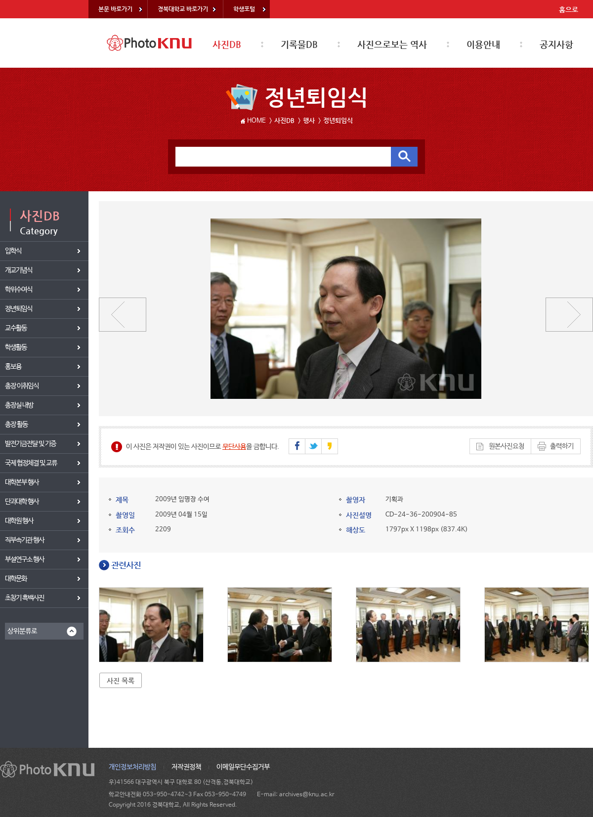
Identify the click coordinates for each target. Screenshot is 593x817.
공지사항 (556, 44)
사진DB (226, 44)
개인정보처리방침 (132, 767)
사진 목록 (120, 681)
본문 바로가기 (115, 8)
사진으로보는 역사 (392, 44)
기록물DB (299, 44)
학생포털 (244, 8)
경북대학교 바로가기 (183, 8)
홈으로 (568, 9)
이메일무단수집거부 (243, 767)
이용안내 (483, 44)
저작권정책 (186, 767)
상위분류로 (22, 631)
